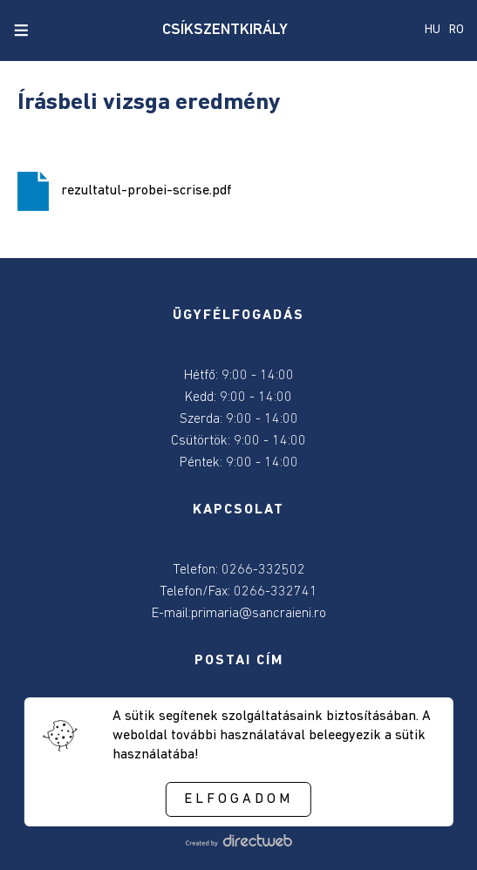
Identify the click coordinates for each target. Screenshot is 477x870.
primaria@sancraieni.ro (258, 614)
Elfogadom (238, 799)
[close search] (50, 30)
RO (456, 30)
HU (432, 30)
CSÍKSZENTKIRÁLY (225, 30)
